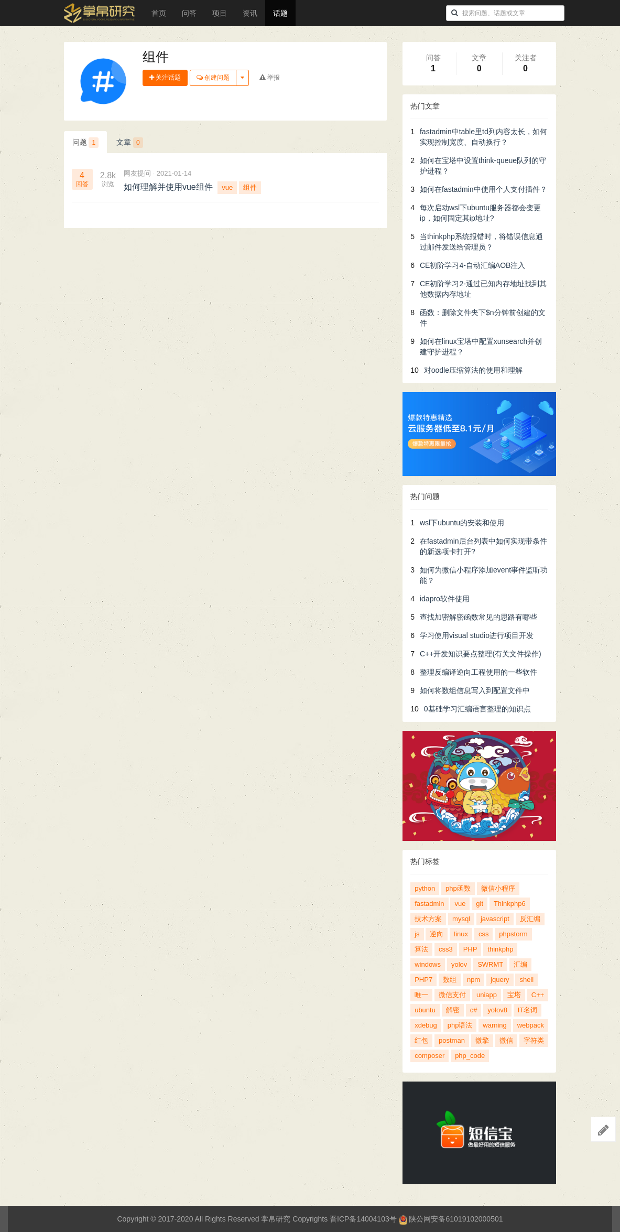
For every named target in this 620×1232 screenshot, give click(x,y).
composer (429, 1056)
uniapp (486, 995)
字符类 (534, 1040)
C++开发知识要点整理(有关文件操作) (480, 654)
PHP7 (423, 980)
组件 (250, 187)
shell (526, 980)
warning (495, 1025)
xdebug (426, 1025)
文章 (129, 142)
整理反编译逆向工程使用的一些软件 (478, 672)
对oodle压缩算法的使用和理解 (473, 370)
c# (473, 1010)
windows (428, 964)
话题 (280, 13)
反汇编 (530, 919)
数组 (449, 980)
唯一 (421, 995)
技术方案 (428, 919)
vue (227, 187)
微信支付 (452, 995)
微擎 (482, 1040)
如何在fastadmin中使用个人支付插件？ (483, 189)
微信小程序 (498, 888)
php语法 (460, 1025)
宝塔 (514, 995)
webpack (530, 1025)
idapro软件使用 (445, 599)
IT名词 (528, 1010)
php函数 (458, 888)
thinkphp (500, 949)
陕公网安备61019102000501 (451, 1219)
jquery (500, 980)
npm (473, 980)
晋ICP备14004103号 (363, 1219)
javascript (495, 919)
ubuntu (425, 1010)
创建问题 (213, 77)
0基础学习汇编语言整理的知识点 (477, 709)
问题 (85, 142)
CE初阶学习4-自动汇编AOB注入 (472, 265)
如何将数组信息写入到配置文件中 (475, 690)
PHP (470, 949)
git (479, 903)
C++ (538, 995)
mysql (461, 919)
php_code (470, 1056)
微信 (506, 1040)
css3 (446, 949)
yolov (459, 964)
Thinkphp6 (510, 903)
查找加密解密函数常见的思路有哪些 (478, 617)
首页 (158, 13)
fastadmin (429, 903)
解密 (453, 1010)
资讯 (250, 13)
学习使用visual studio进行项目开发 (477, 635)
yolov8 (497, 1010)
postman (452, 1040)
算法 (421, 949)
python (425, 888)
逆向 (436, 934)
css (483, 934)
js (417, 934)
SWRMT (490, 964)
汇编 (520, 964)
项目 (219, 13)
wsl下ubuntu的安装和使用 (462, 522)
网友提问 (137, 173)
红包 (421, 1040)
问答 (189, 13)
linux (461, 934)
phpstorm (513, 934)
